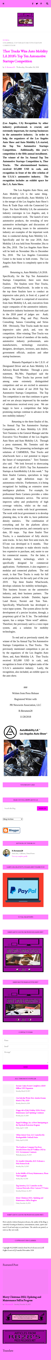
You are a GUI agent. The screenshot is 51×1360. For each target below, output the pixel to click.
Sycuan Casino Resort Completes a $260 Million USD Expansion (30, 1086)
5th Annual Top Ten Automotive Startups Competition (22, 44)
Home (5, 40)
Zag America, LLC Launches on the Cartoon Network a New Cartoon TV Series (32, 1186)
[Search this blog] (20, 808)
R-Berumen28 (17, 850)
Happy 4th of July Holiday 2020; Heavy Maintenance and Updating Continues (30, 1111)
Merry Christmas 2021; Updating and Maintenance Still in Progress (29, 1199)
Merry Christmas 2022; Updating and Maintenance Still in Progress (22, 1298)
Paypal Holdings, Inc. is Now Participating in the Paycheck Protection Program (32, 1123)
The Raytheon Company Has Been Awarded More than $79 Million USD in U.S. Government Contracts (30, 1149)
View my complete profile (19, 856)
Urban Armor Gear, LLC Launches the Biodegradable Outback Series (30, 1136)
